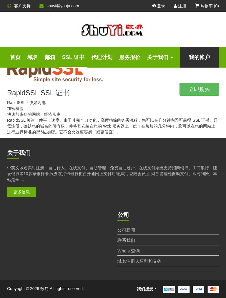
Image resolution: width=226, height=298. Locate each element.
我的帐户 (199, 57)
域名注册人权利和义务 (139, 261)
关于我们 (160, 57)
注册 (180, 6)
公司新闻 (126, 229)
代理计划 (101, 57)
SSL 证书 (73, 57)
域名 (32, 57)
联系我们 (126, 240)
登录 (158, 6)
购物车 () (207, 6)
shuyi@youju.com (59, 6)
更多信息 (21, 192)
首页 (15, 57)
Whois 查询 (128, 250)
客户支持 (19, 6)
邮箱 (50, 57)
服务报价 (129, 57)
